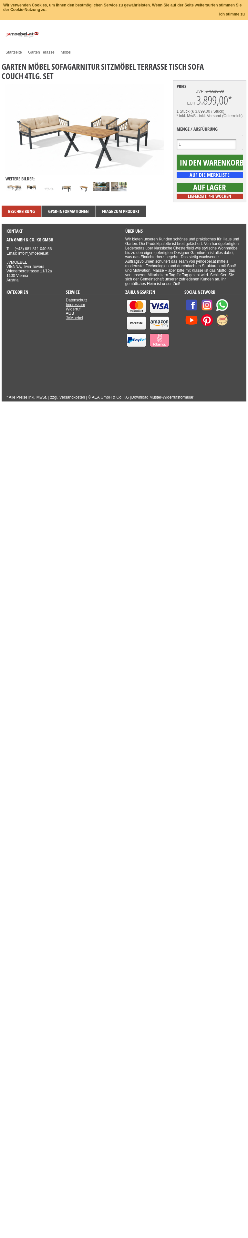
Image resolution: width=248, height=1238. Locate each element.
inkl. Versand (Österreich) (221, 116)
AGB (70, 313)
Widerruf (73, 309)
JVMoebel (74, 318)
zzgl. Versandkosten (67, 397)
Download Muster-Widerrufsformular (162, 397)
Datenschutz (77, 300)
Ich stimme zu (232, 14)
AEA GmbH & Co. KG (110, 397)
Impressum (75, 304)
